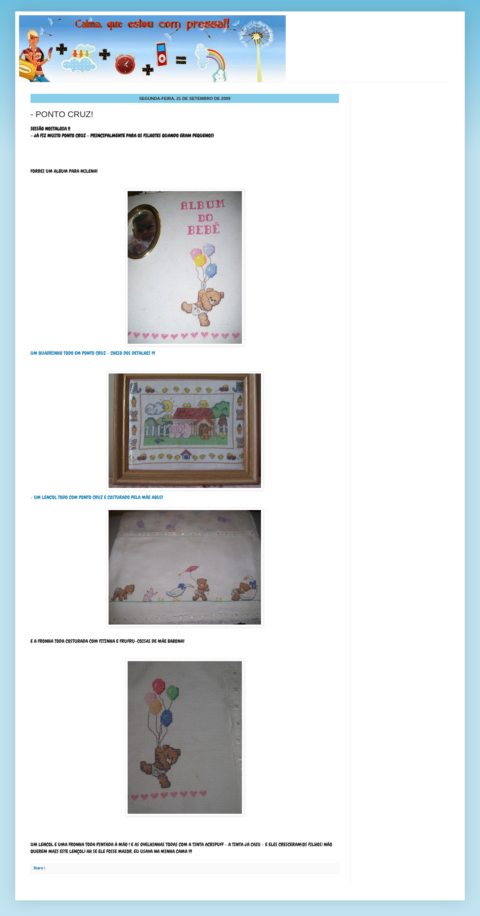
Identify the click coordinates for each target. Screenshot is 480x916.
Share (38, 868)
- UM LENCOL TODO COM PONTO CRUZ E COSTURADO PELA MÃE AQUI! (96, 497)
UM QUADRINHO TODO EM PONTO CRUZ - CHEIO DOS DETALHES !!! (137, 272)
